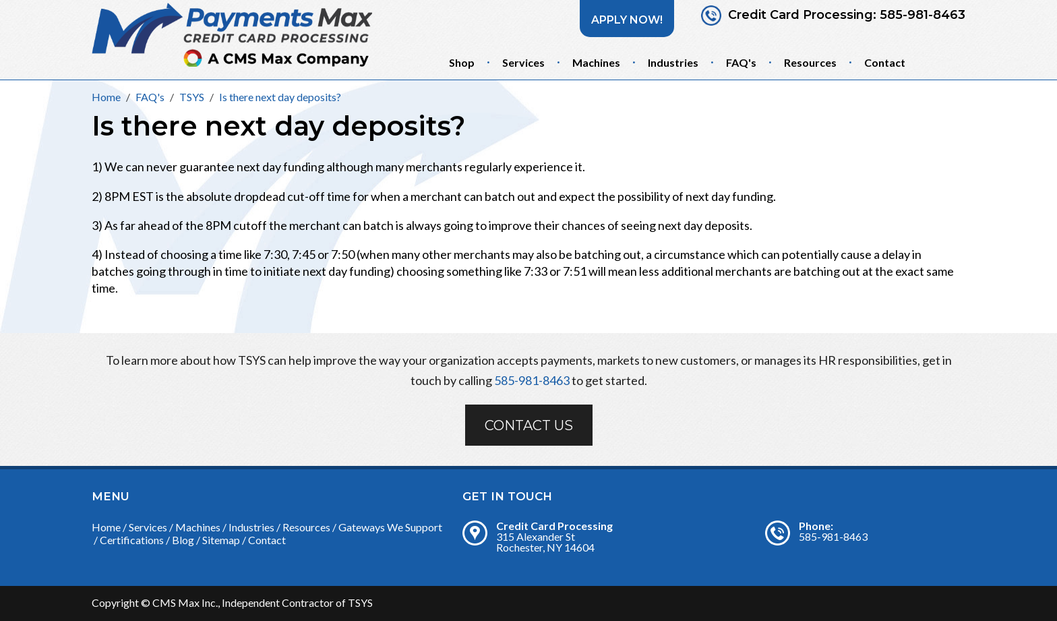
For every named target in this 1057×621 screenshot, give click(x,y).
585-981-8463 (922, 15)
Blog (183, 539)
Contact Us (529, 425)
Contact (884, 62)
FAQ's (741, 62)
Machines (596, 62)
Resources (810, 62)
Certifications (132, 539)
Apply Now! (627, 19)
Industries (673, 62)
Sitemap (221, 539)
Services (523, 62)
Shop (462, 62)
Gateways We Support (390, 527)
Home (106, 527)
